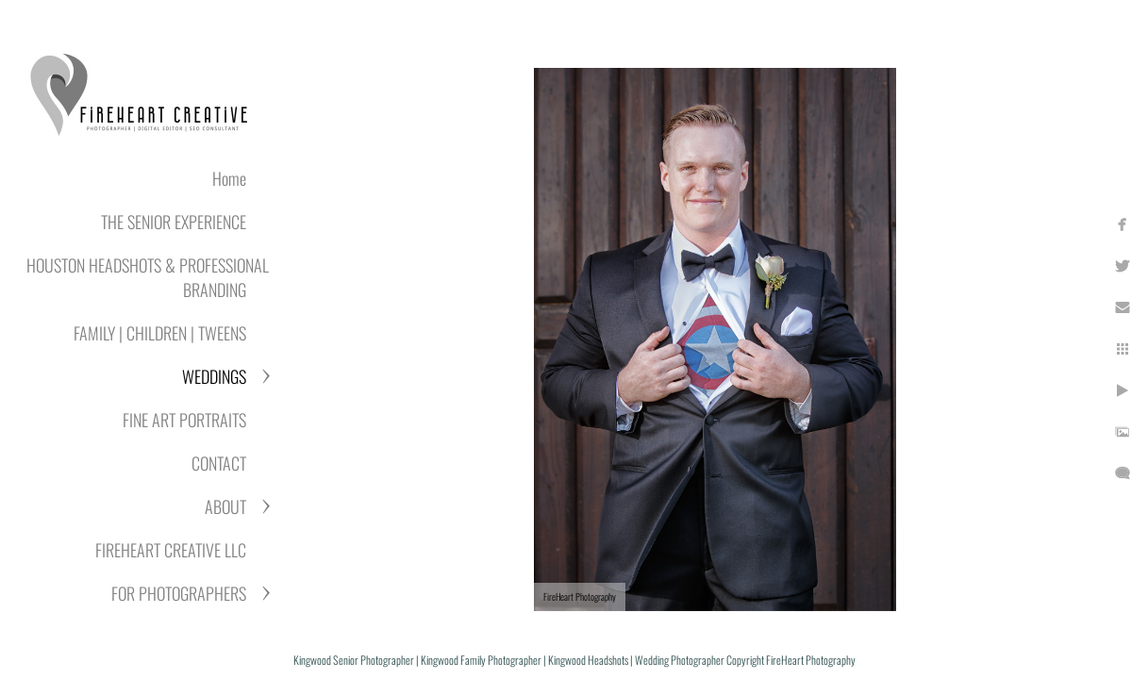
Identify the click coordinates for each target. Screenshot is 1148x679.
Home (229, 178)
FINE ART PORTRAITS (184, 419)
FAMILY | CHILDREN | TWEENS (160, 333)
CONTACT (218, 463)
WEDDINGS (214, 376)
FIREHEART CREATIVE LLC (170, 550)
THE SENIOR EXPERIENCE (173, 221)
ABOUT (225, 506)
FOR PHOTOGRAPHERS (178, 593)
